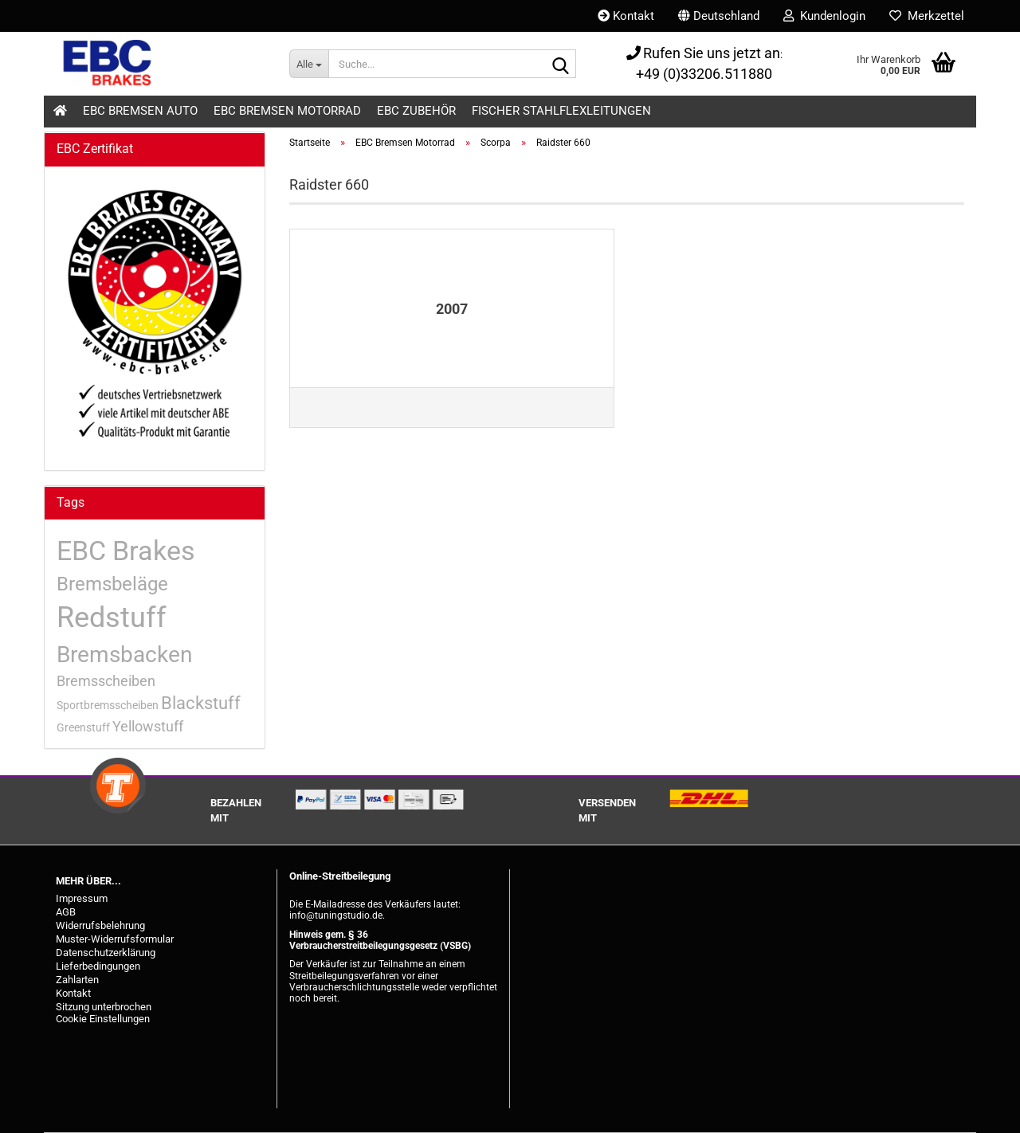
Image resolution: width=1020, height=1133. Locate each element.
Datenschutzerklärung (105, 952)
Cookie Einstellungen (103, 1018)
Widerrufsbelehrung (100, 925)
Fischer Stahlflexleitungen (561, 111)
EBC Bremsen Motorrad (287, 111)
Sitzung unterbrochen (103, 1007)
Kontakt (626, 16)
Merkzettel (926, 16)
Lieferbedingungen (98, 966)
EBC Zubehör (416, 111)
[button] (718, 16)
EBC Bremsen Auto (140, 111)
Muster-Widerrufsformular (115, 939)
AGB (66, 912)
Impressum (82, 898)
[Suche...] (308, 63)
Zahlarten (77, 979)
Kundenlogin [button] (824, 16)
